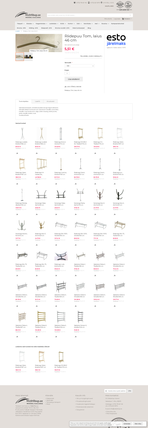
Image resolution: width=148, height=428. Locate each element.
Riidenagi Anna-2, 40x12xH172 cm (60, 143)
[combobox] (90, 15)
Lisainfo (37, 101)
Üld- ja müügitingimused (84, 398)
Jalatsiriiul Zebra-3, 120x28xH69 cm (99, 296)
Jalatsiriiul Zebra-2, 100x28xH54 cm (119, 265)
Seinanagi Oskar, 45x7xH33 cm (40, 204)
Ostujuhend (80, 410)
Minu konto (108, 19)
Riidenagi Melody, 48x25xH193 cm (21, 204)
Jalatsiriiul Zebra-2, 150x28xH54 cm (41, 296)
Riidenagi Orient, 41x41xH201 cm (79, 173)
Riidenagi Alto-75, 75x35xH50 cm (118, 234)
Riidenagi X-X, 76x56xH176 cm (99, 143)
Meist (48, 404)
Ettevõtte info (111, 411)
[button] (58, 43)
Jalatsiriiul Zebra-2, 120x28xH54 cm (21, 296)
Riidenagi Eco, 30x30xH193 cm (118, 173)
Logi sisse (117, 19)
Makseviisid (50, 398)
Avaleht (17, 31)
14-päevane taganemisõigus (85, 404)
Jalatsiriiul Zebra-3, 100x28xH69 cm (80, 296)
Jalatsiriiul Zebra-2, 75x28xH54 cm (99, 265)
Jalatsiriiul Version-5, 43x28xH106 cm (80, 326)
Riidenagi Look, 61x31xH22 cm (59, 265)
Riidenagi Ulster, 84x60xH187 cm (118, 143)
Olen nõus (138, 424)
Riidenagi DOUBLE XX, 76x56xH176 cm (80, 143)
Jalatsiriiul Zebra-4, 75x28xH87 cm (21, 326)
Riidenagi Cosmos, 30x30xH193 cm (60, 173)
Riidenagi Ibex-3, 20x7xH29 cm (40, 234)
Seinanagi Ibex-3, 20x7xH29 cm (99, 204)
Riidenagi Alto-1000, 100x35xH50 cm (100, 234)
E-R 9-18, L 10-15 (108, 3)
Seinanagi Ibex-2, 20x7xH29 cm (118, 204)
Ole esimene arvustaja (72, 45)
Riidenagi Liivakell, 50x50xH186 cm (21, 143)
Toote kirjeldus (23, 101)
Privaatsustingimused (83, 401)
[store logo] (27, 17)
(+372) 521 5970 (95, 3)
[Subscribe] (130, 391)
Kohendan (127, 424)
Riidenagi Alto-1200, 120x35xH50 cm (80, 234)
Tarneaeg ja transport (53, 402)
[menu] (74, 25)
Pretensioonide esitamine (84, 407)
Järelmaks (49, 400)
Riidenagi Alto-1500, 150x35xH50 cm (60, 234)
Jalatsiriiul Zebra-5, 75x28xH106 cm (41, 326)
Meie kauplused (111, 413)
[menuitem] (20, 23)
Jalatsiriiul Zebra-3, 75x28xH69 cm (60, 296)
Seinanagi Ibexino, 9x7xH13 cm (21, 234)
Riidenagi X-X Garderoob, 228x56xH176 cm (40, 173)
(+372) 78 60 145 (81, 3)
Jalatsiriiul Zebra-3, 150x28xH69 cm (119, 296)
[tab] (23, 101)
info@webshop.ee (116, 409)
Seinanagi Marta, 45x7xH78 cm (79, 204)
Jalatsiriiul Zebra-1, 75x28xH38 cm (80, 265)
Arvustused (50, 101)
